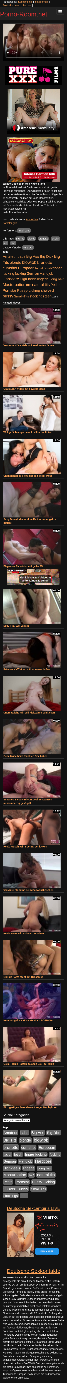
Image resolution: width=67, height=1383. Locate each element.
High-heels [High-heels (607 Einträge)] (28, 279)
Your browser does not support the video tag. (33, 42)
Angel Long (24, 230)
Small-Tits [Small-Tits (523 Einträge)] (21, 296)
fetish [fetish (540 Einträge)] (48, 268)
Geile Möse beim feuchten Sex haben (25, 756)
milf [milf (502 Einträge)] (28, 285)
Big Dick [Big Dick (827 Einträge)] (46, 256)
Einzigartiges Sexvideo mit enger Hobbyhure (29, 1107)
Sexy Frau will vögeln (16, 625)
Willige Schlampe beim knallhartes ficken (27, 432)
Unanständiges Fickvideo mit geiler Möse (28, 475)
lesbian (55, 238)
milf (5, 243)
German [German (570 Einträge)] (33, 273)
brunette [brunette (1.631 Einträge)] (44, 262)
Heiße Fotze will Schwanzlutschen (23, 933)
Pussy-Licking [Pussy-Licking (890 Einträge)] (28, 290)
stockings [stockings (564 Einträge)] (37, 296)
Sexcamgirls (25, 1)
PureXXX (28, 247)
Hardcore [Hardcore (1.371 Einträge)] (11, 279)
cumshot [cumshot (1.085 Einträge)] (10, 268)
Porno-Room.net (23, 14)
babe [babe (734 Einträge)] (22, 256)
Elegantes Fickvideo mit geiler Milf (23, 566)
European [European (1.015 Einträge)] (26, 268)
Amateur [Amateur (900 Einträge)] (10, 256)
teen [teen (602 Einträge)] (48, 296)
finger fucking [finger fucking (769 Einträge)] (36, 1154)
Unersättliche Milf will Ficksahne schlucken (29, 712)
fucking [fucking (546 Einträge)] (20, 273)
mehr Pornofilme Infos (15, 212)
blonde (31, 238)
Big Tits (20, 238)
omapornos (41, 1)
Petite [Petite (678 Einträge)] (54, 285)
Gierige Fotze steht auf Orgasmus (23, 977)
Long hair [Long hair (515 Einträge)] (56, 279)
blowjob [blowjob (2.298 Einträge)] (29, 262)
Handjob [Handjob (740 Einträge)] (46, 273)
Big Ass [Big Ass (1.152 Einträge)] (32, 256)
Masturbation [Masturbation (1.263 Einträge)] (14, 284)
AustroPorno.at (11, 5)
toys (13, 243)
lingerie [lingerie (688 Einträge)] (43, 279)
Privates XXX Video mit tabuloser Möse (26, 669)
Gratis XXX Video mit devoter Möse (24, 388)
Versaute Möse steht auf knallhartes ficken (28, 345)
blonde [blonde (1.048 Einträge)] (15, 262)
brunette (43, 238)
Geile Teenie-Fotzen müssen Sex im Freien (28, 1063)
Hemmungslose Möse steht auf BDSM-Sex (28, 1020)
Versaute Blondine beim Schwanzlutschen (28, 890)
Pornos (27, 5)
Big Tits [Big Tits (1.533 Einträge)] (10, 1140)
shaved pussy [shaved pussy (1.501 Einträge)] (15, 1189)
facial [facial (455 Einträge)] (39, 268)
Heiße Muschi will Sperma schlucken (25, 846)
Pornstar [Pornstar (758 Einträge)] (9, 290)
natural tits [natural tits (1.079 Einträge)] (41, 285)
